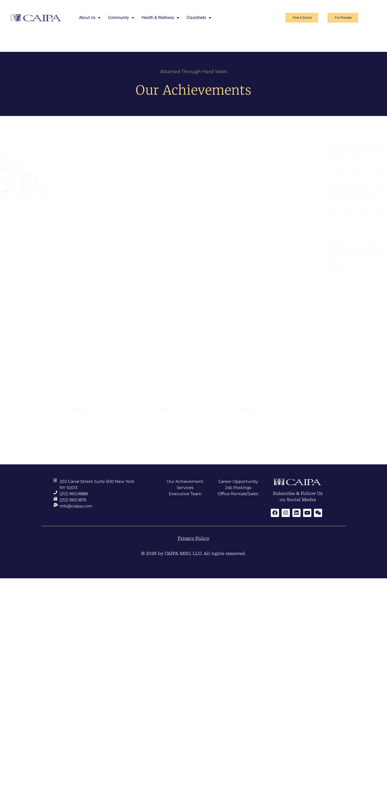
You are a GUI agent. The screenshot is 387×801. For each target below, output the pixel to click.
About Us (90, 17)
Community (121, 17)
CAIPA (294, 235)
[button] (62, 377)
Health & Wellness (160, 17)
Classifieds (198, 17)
